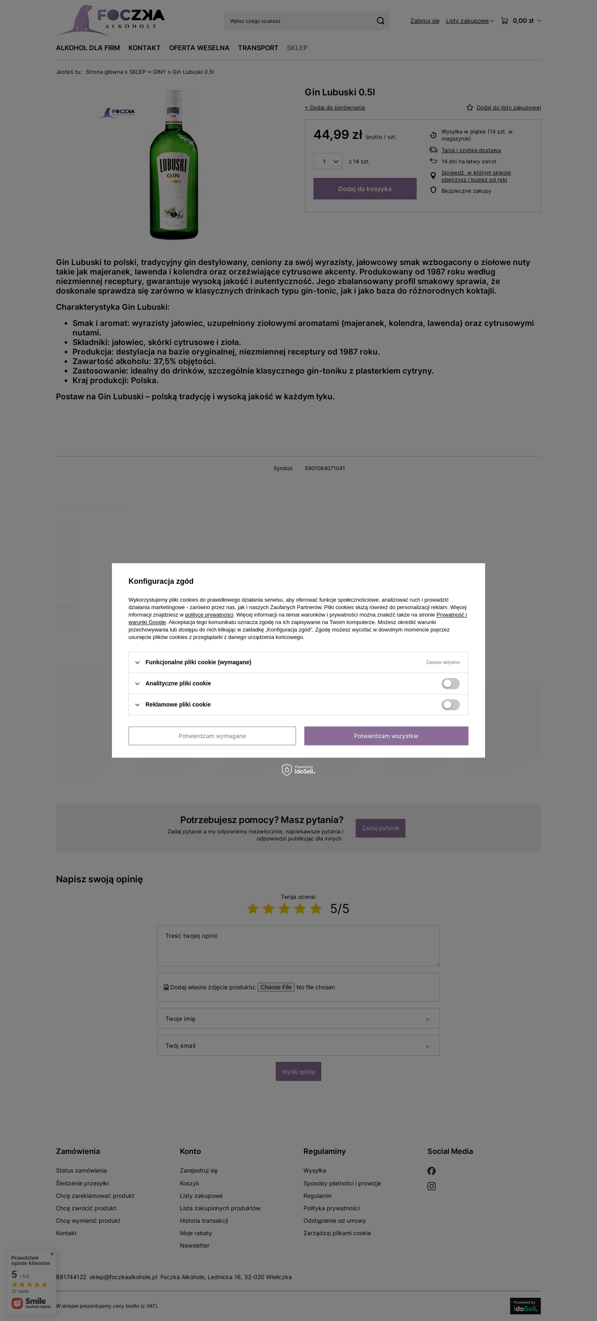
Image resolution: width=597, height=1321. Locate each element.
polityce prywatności (209, 615)
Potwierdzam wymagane (212, 735)
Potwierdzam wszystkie (386, 735)
